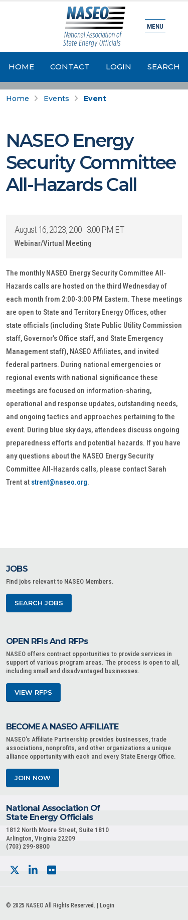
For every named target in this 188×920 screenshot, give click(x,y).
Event (95, 98)
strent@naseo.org (59, 482)
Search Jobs (39, 603)
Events (56, 98)
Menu (155, 26)
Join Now (33, 778)
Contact (70, 66)
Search (163, 66)
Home (21, 66)
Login (118, 66)
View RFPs (33, 692)
